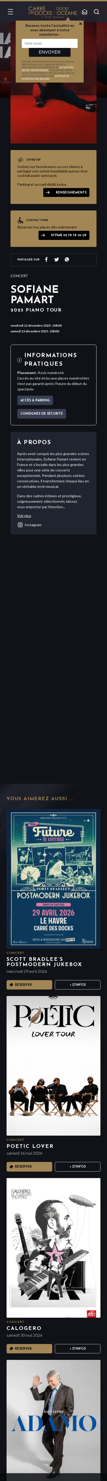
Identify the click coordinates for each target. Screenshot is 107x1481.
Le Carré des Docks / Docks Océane (48, 68)
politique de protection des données (45, 77)
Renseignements (71, 192)
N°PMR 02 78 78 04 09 (69, 235)
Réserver (23, 985)
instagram (29, 525)
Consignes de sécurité (41, 413)
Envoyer (50, 52)
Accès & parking (35, 400)
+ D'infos (78, 985)
